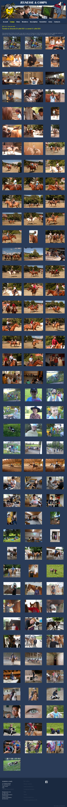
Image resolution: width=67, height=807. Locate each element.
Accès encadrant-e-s (28, 786)
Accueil (5, 22)
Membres (25, 22)
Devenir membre (28, 784)
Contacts (57, 22)
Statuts (25, 794)
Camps (12, 22)
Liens (50, 22)
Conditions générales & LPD (30, 800)
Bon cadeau (26, 781)
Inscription (34, 22)
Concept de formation (29, 789)
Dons (18, 22)
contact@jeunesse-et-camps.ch (8, 789)
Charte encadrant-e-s (29, 797)
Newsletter (43, 22)
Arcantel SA (63, 805)
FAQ (25, 792)
